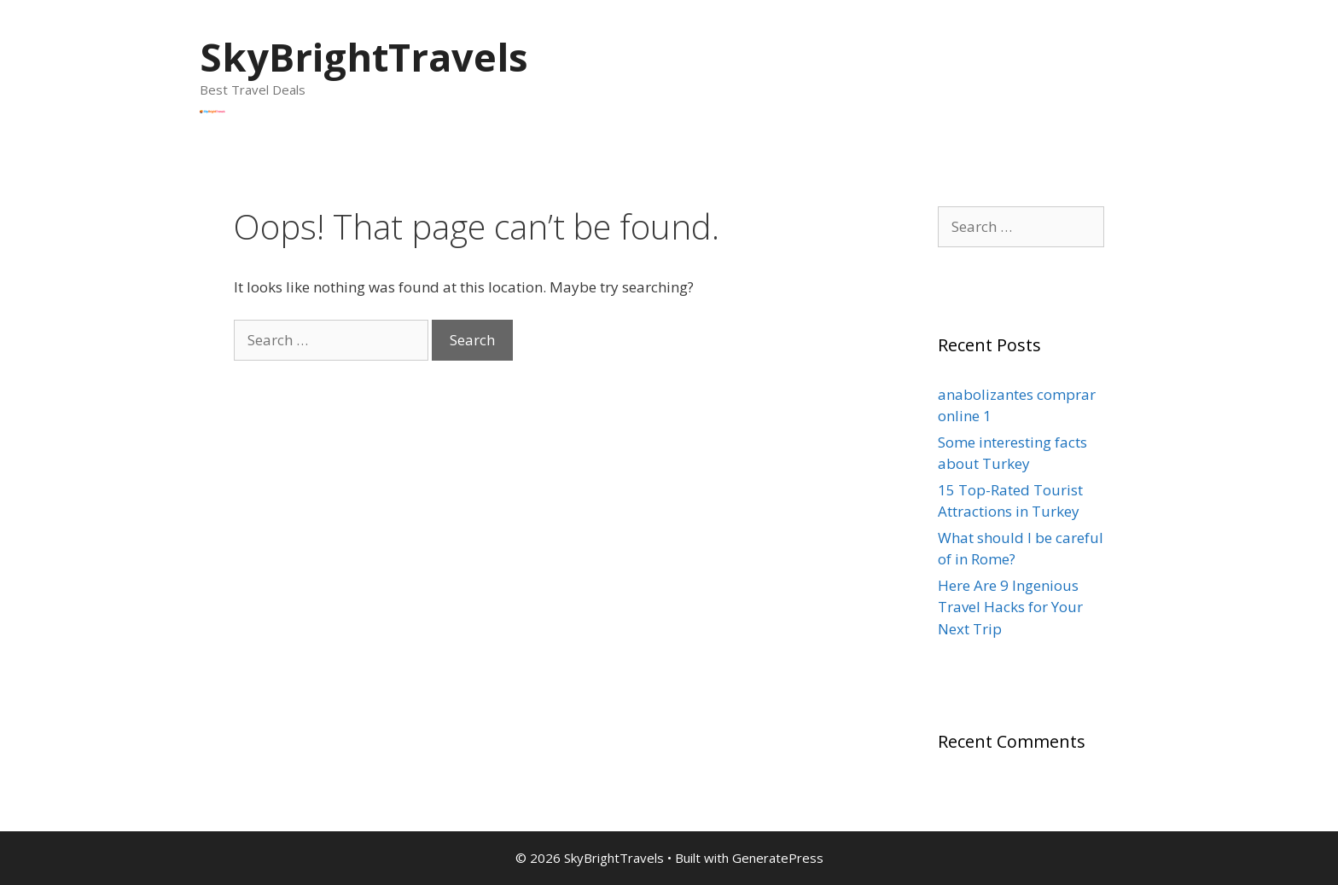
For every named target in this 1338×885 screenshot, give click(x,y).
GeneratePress (777, 857)
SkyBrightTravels (364, 57)
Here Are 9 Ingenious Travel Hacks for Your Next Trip (1010, 607)
